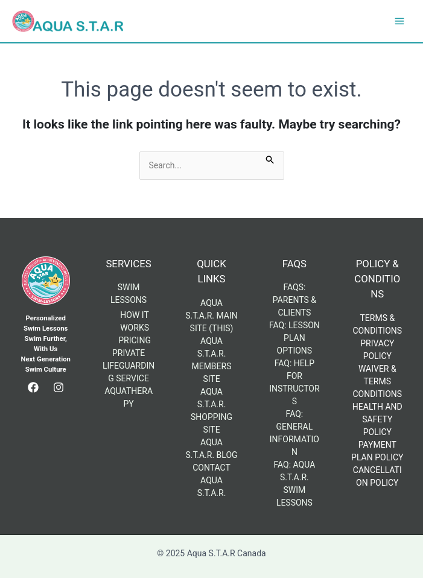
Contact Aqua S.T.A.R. (211, 480)
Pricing (134, 340)
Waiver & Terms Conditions (377, 381)
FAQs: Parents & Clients (294, 299)
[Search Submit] (270, 158)
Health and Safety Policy (377, 419)
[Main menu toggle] (399, 21)
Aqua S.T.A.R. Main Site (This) (211, 315)
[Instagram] (58, 387)
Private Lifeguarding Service (128, 365)
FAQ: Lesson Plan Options (294, 337)
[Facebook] (33, 387)
